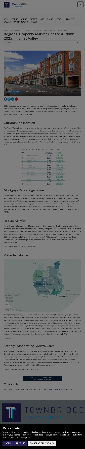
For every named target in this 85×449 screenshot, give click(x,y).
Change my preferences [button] (42, 443)
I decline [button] (20, 443)
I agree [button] (8, 443)
